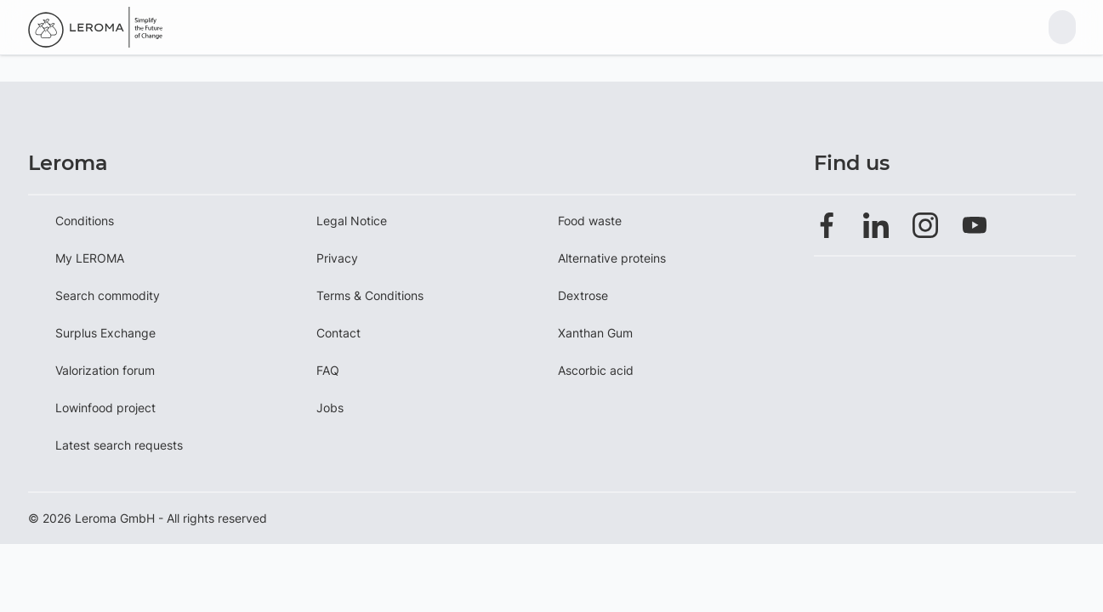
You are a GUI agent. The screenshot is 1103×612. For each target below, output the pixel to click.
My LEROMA (89, 258)
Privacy (337, 258)
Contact (338, 333)
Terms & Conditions (370, 295)
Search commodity (107, 295)
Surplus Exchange (105, 333)
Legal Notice (351, 220)
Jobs (330, 407)
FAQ (327, 370)
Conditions (84, 220)
